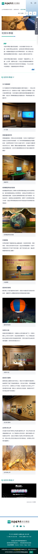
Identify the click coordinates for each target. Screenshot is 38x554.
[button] (26, 13)
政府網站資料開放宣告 (12, 543)
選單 (35, 3)
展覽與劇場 (16, 9)
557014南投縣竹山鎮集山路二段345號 (19, 534)
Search (31, 3)
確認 (31, 552)
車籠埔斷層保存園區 (10, 3)
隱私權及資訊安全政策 (25, 543)
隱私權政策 (25, 552)
